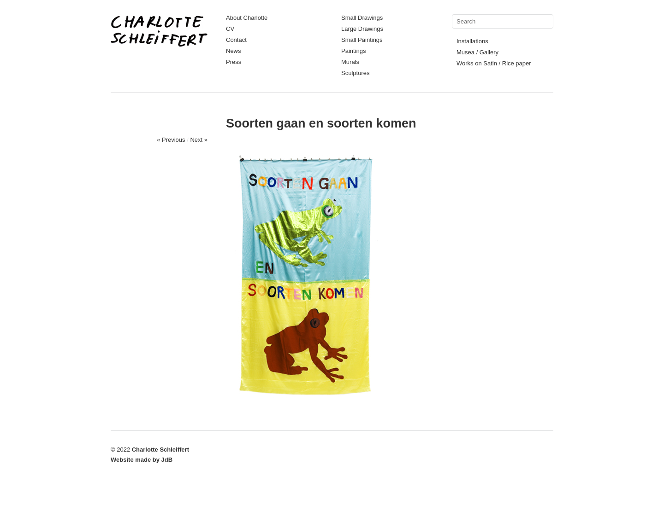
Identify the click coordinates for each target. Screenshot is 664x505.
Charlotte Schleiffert (160, 449)
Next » (199, 139)
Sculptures (355, 73)
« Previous (171, 139)
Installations (472, 41)
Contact (236, 39)
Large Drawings (362, 28)
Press (233, 61)
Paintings (353, 50)
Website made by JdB (141, 459)
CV (230, 28)
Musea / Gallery (477, 52)
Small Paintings (362, 39)
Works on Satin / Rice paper (493, 63)
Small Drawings (362, 17)
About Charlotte (246, 17)
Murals (350, 61)
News (233, 50)
